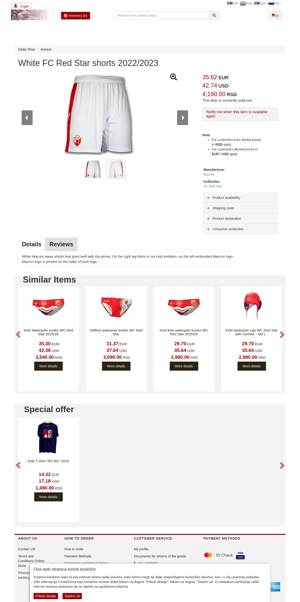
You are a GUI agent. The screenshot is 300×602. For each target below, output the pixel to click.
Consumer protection (224, 229)
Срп (260, 3)
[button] (21, 5)
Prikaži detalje (45, 596)
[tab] (240, 197)
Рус (274, 3)
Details (31, 244)
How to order (73, 549)
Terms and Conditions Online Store (31, 561)
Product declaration (223, 218)
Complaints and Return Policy (86, 563)
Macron (209, 174)
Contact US (26, 549)
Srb (232, 3)
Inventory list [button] (75, 16)
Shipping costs (220, 208)
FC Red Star (212, 186)
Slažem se (72, 596)
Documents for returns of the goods (160, 556)
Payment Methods (77, 556)
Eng (246, 3)
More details (48, 366)
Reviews (61, 244)
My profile (141, 549)
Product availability (223, 198)
